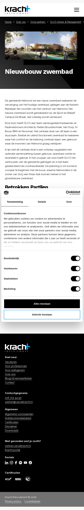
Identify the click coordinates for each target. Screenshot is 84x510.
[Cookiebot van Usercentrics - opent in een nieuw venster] (66, 193)
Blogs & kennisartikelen (18, 378)
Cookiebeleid (32, 501)
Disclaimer (11, 426)
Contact (9, 382)
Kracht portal (12, 450)
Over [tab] (69, 201)
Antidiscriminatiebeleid (18, 418)
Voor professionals (16, 366)
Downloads (11, 430)
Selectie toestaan (42, 314)
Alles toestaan (42, 303)
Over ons (21, 22)
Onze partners (37, 22)
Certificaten (11, 422)
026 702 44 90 (13, 397)
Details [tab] (42, 201)
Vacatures (11, 361)
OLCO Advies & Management (65, 22)
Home (8, 22)
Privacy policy (13, 501)
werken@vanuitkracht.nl (19, 401)
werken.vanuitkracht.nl (18, 445)
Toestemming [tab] (15, 201)
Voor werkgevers (15, 370)
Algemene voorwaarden (19, 414)
